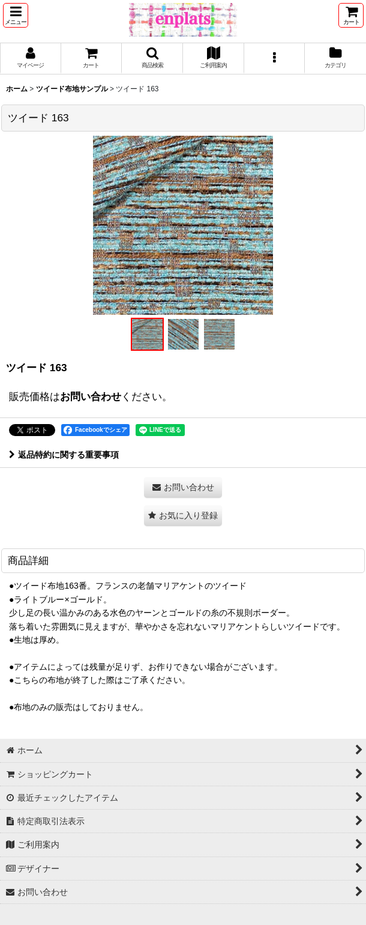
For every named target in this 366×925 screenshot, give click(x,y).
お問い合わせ (90, 396)
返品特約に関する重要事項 (64, 454)
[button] (15, 15)
